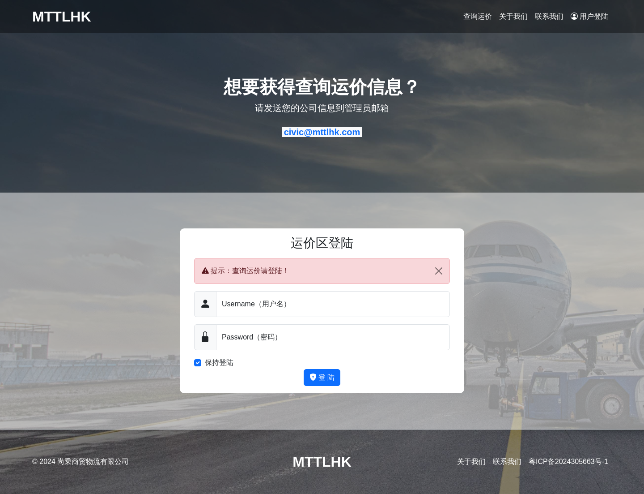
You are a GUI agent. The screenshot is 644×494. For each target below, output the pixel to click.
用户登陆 (589, 16)
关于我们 (513, 16)
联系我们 (549, 16)
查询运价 (477, 16)
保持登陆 (219, 362)
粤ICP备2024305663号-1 (568, 461)
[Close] (438, 271)
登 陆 (322, 377)
